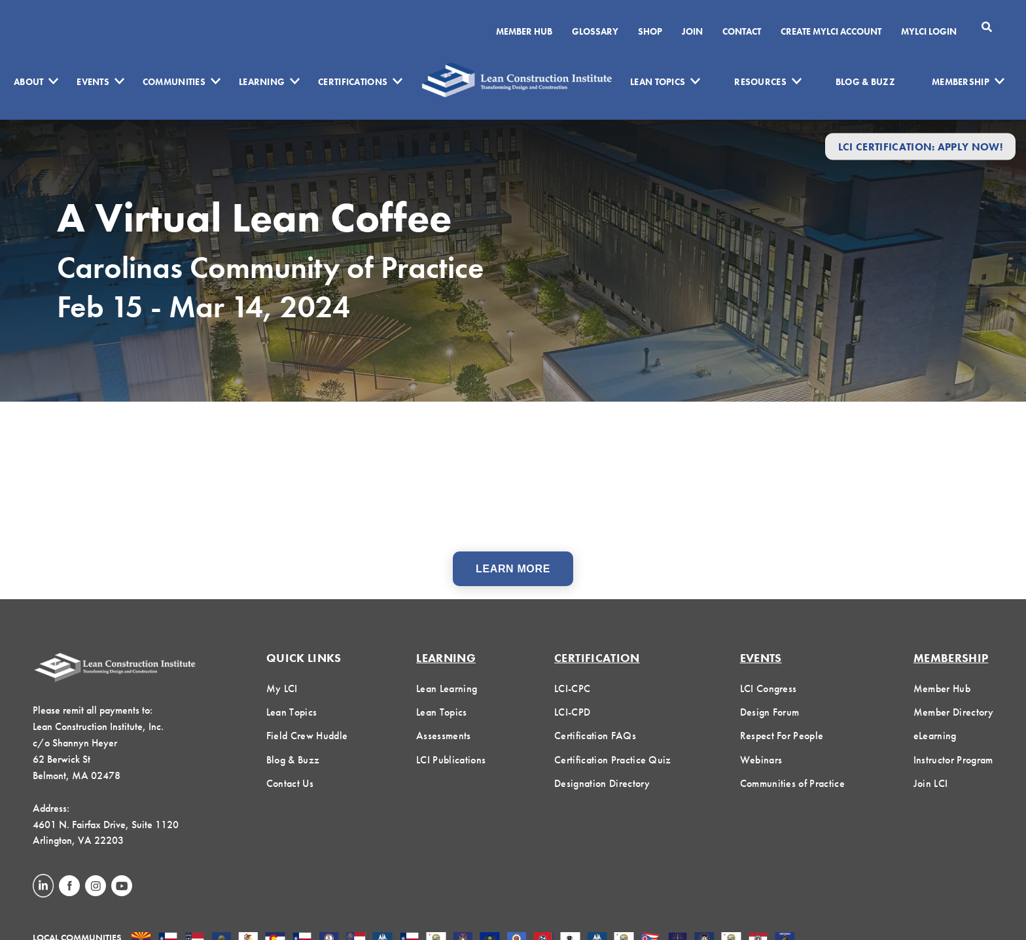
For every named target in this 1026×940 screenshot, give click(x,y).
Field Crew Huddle (306, 735)
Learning (262, 82)
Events (93, 82)
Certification (597, 657)
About (28, 82)
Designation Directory (602, 783)
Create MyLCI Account (831, 31)
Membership (960, 82)
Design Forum (770, 712)
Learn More (513, 568)
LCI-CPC (572, 688)
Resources (760, 82)
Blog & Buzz (865, 82)
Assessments (443, 735)
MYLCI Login (929, 31)
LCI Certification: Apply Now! (920, 146)
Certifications (352, 82)
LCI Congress (768, 688)
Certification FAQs (595, 735)
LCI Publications (451, 760)
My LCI (282, 688)
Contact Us (289, 783)
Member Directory (953, 712)
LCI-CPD (572, 712)
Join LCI (930, 783)
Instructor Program (953, 760)
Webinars (761, 760)
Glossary (595, 31)
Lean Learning (446, 688)
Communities (174, 82)
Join (692, 31)
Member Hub (524, 31)
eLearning (935, 735)
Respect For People (782, 735)
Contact (741, 31)
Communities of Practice (792, 783)
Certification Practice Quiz (612, 760)
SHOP (650, 31)
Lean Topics (657, 82)
